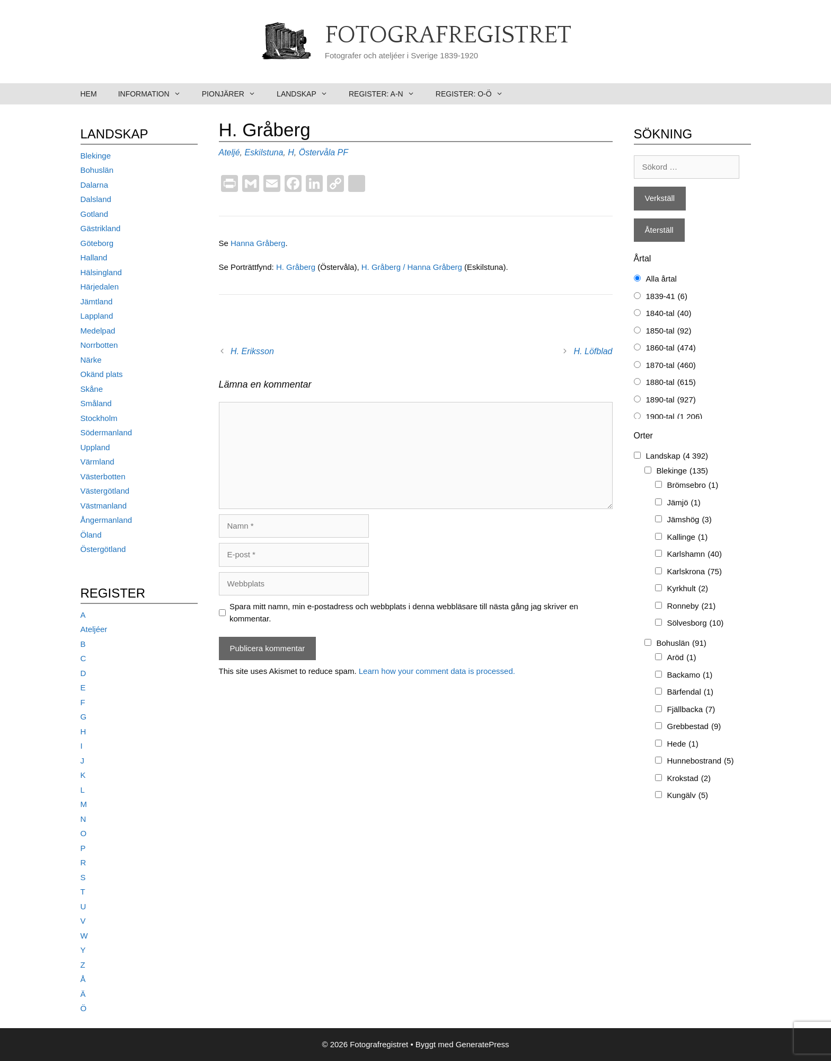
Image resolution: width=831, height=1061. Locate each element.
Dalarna (95, 184)
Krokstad (689, 779)
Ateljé (229, 152)
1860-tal (671, 348)
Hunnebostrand (700, 761)
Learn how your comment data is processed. (437, 671)
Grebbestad (694, 727)
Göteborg (97, 243)
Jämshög (689, 520)
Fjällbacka (691, 710)
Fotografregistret (448, 35)
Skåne (92, 388)
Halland (94, 257)
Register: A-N (387, 93)
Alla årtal (661, 278)
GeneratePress (482, 1044)
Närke (91, 359)
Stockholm (99, 418)
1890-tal (671, 400)
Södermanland (106, 432)
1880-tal (671, 382)
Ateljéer (94, 629)
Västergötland (105, 490)
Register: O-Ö (475, 93)
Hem (89, 94)
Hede (683, 744)
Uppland (95, 447)
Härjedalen (100, 286)
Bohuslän (97, 169)
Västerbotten (103, 476)
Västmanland (104, 505)
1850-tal (669, 331)
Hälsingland (101, 272)
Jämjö (684, 503)
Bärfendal (690, 692)
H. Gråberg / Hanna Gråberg (412, 266)
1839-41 (666, 297)
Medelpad (98, 330)
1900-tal (674, 417)
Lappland (97, 315)
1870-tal (671, 365)
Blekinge (96, 155)
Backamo (690, 675)
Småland (96, 403)
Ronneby (691, 606)
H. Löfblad (593, 351)
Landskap (307, 93)
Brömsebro (693, 485)
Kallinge (687, 537)
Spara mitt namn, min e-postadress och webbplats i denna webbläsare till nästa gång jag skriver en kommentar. (403, 612)
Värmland (97, 461)
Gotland (95, 213)
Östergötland (103, 549)
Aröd (681, 658)
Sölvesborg (695, 623)
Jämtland (97, 301)
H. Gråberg (296, 266)
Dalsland (96, 199)
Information (154, 93)
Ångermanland (106, 519)
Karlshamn (694, 554)
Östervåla (317, 152)
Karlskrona (694, 572)
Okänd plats (102, 374)
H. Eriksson (252, 351)
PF (343, 152)
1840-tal (669, 314)
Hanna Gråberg (258, 243)
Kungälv (688, 796)
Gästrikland (101, 228)
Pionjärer (234, 93)
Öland (91, 534)
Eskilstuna (263, 152)
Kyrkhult (688, 589)
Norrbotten (99, 344)
